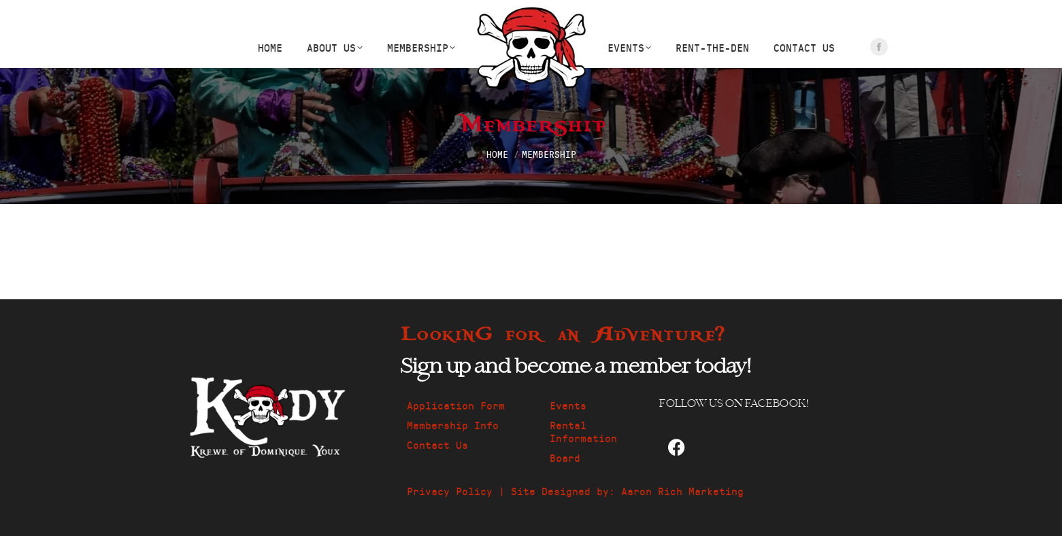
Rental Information (583, 431)
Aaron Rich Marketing (682, 491)
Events (568, 405)
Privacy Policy (450, 491)
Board (565, 457)
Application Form (456, 405)
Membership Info (453, 425)
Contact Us (437, 444)
